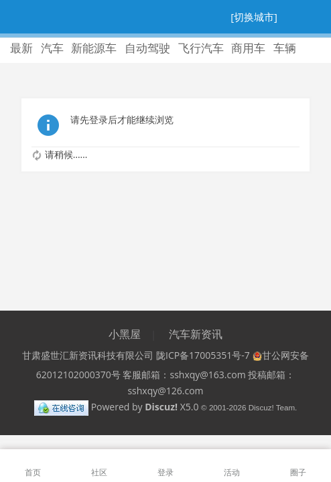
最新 (21, 48)
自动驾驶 (147, 48)
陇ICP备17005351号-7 (203, 355)
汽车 (52, 48)
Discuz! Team (272, 407)
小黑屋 (125, 334)
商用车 (248, 48)
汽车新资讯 (195, 334)
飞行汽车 (201, 48)
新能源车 (94, 48)
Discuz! (161, 406)
